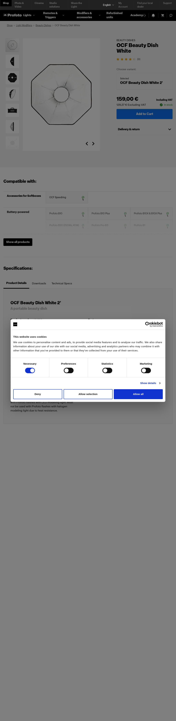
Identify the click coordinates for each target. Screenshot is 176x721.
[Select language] (108, 5)
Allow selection (88, 394)
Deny (38, 394)
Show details (148, 383)
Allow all (138, 394)
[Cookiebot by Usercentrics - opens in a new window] (148, 324)
